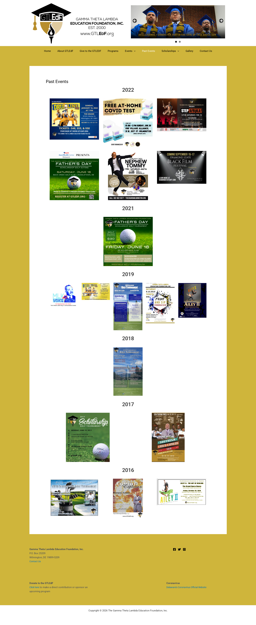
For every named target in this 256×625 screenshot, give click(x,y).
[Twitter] (179, 549)
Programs (114, 51)
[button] (133, 51)
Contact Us (199, 51)
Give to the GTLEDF (93, 51)
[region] (178, 21)
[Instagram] (184, 549)
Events (130, 51)
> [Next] (221, 21)
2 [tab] (180, 42)
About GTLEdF (70, 51)
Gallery (184, 51)
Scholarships (167, 51)
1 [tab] (176, 42)
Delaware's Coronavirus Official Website (188, 587)
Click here (34, 587)
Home (54, 51)
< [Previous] (135, 21)
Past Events (146, 51)
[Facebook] (174, 549)
